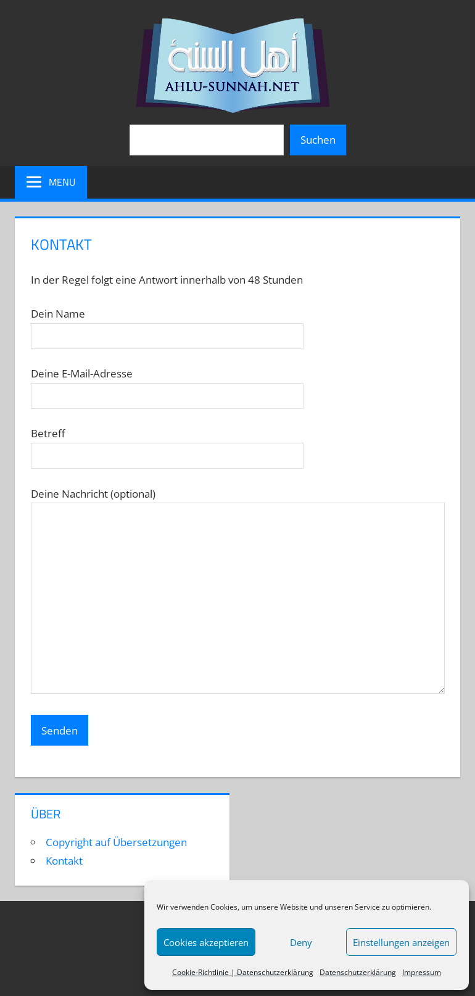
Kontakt (64, 861)
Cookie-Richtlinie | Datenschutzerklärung (242, 972)
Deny (301, 942)
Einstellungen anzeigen (401, 942)
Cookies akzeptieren (206, 942)
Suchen (318, 140)
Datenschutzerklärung (358, 972)
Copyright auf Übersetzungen (116, 842)
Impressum (421, 972)
